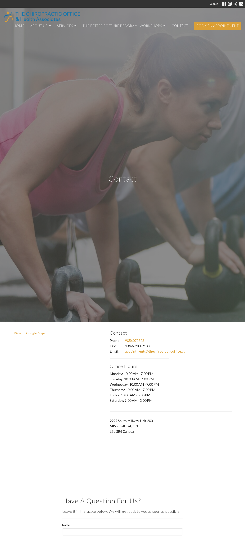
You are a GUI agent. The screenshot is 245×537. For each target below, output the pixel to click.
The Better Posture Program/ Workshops (124, 26)
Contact (180, 26)
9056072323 (134, 340)
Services (67, 26)
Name (66, 525)
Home (18, 26)
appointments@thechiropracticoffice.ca (155, 351)
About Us (40, 26)
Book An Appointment (217, 26)
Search (214, 3)
